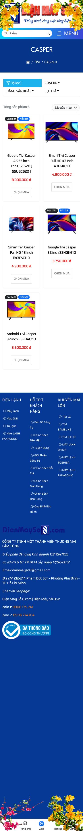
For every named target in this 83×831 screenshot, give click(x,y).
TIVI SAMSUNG (64, 427)
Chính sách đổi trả (41, 470)
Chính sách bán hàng (39, 496)
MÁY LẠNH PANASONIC (11, 436)
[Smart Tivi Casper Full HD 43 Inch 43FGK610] (62, 133)
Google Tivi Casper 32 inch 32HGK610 (62, 250)
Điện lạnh (11, 400)
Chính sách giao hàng (39, 483)
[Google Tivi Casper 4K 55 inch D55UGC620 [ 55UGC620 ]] (21, 133)
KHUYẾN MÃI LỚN (69, 402)
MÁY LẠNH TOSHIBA (66, 460)
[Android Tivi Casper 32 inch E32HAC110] (21, 311)
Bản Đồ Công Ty (40, 425)
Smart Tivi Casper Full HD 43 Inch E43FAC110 (21, 253)
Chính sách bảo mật (39, 437)
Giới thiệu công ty (38, 458)
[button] (59, 34)
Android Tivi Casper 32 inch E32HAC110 (21, 336)
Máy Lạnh (11, 411)
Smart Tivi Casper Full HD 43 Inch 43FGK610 (62, 161)
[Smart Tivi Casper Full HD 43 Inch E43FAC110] (21, 224)
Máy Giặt (10, 418)
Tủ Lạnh (9, 426)
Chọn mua (21, 192)
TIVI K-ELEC (67, 437)
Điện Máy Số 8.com (16, 599)
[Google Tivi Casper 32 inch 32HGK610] (62, 224)
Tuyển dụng (40, 448)
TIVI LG (65, 417)
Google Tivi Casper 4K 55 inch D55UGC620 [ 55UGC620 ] (21, 163)
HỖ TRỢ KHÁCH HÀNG (36, 405)
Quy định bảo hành (40, 509)
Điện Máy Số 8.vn (47, 599)
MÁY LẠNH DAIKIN (66, 447)
